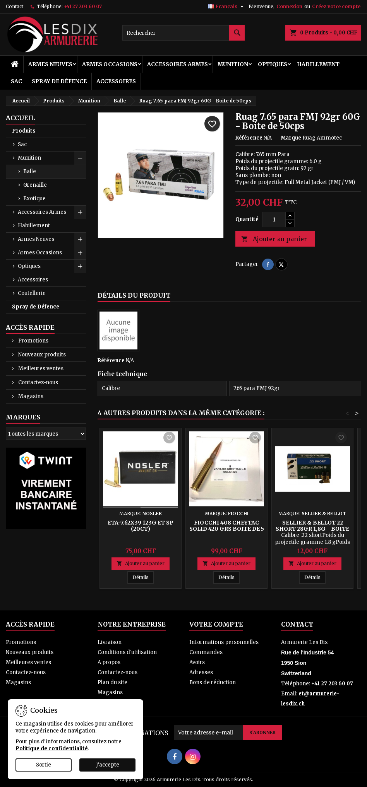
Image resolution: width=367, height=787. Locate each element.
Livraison (110, 642)
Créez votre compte (336, 6)
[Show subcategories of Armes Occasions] (80, 252)
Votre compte (216, 624)
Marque (291, 138)
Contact (14, 6)
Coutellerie (32, 293)
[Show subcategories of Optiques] (80, 266)
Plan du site (112, 682)
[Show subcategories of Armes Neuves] (80, 239)
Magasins (30, 396)
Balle (29, 171)
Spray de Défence (59, 81)
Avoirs (197, 662)
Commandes (206, 652)
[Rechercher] (183, 33)
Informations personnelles (224, 642)
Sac (16, 81)
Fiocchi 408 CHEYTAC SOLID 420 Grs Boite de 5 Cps (226, 528)
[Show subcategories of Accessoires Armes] (80, 212)
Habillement (318, 64)
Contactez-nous (37, 382)
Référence (248, 138)
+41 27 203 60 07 (83, 6)
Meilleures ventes (40, 368)
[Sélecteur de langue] (226, 6)
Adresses (201, 672)
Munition (233, 64)
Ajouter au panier (274, 239)
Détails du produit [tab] (134, 295)
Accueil (20, 118)
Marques (23, 417)
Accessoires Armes (177, 64)
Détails (143, 577)
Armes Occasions (109, 64)
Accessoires (116, 81)
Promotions (32, 340)
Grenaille (35, 185)
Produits (24, 131)
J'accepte (107, 764)
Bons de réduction (212, 682)
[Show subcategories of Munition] (80, 158)
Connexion (289, 6)
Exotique (34, 198)
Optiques (272, 64)
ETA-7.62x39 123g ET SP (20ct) (140, 525)
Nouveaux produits (41, 354)
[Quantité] (274, 219)
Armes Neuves (50, 64)
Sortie (43, 764)
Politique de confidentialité (51, 748)
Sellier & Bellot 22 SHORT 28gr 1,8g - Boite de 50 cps (312, 528)
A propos (109, 662)
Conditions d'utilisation (127, 652)
